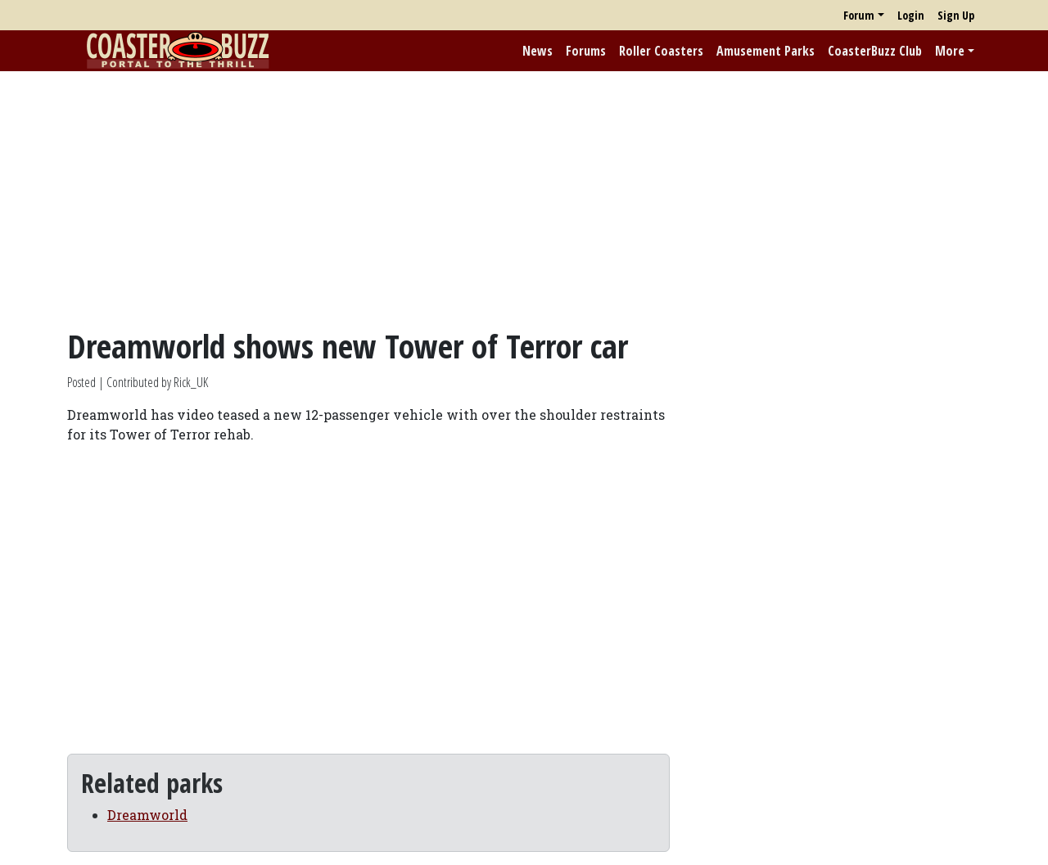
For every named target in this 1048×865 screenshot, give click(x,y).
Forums (586, 51)
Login (910, 15)
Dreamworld (147, 814)
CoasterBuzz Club (875, 51)
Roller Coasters (661, 51)
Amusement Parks (765, 51)
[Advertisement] (524, 198)
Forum (858, 15)
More (949, 51)
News (537, 51)
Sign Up (955, 15)
